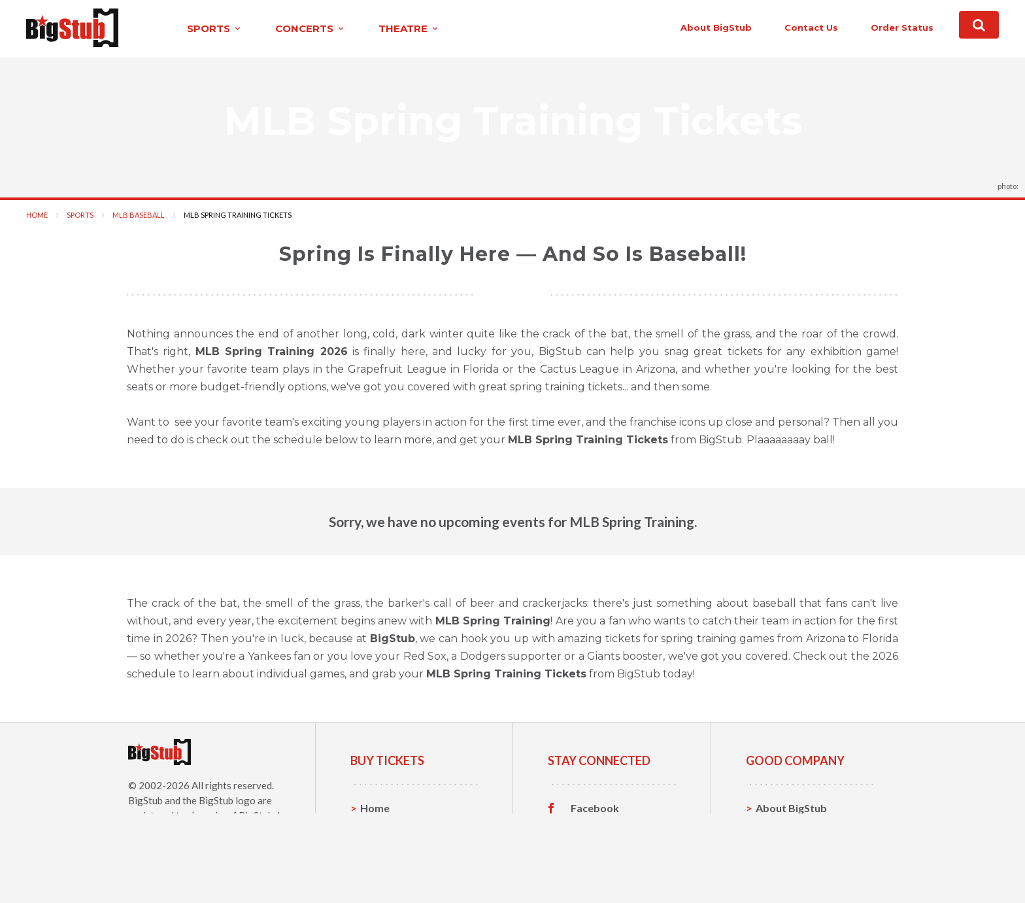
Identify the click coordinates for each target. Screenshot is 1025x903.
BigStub (145, 800)
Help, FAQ (780, 848)
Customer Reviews (616, 868)
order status (872, 27)
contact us (782, 27)
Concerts (382, 848)
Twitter (589, 828)
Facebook (595, 807)
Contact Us (783, 827)
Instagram (595, 848)
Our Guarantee (793, 868)
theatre (383, 28)
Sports (80, 214)
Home (37, 214)
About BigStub (686, 27)
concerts (284, 28)
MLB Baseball (138, 214)
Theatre (380, 868)
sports (188, 28)
